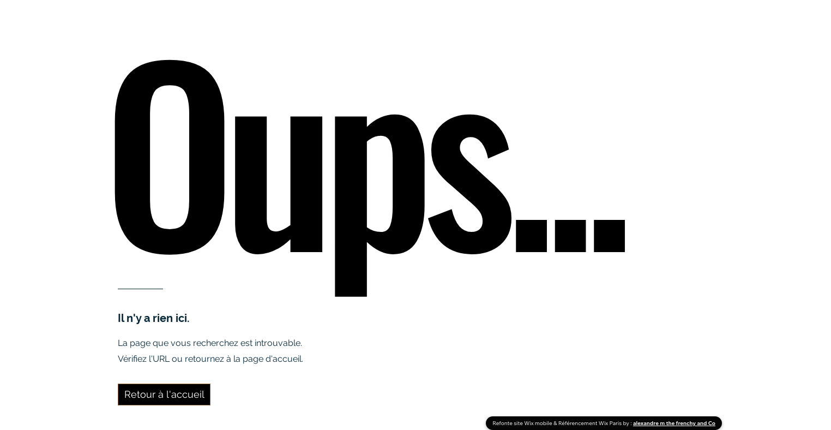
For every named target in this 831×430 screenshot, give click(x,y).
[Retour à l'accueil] (164, 394)
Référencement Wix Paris (590, 423)
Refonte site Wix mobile (522, 423)
